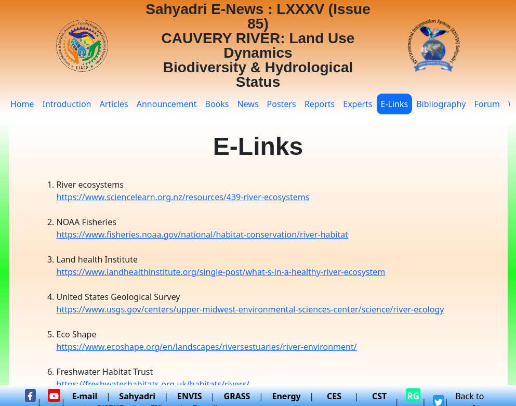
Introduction (67, 104)
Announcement (167, 104)
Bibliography (441, 104)
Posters (281, 104)
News (247, 104)
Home (22, 104)
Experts (357, 104)
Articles (113, 104)
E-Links (394, 104)
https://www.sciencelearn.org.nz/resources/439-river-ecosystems (183, 197)
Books (217, 104)
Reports (320, 104)
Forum (486, 104)
